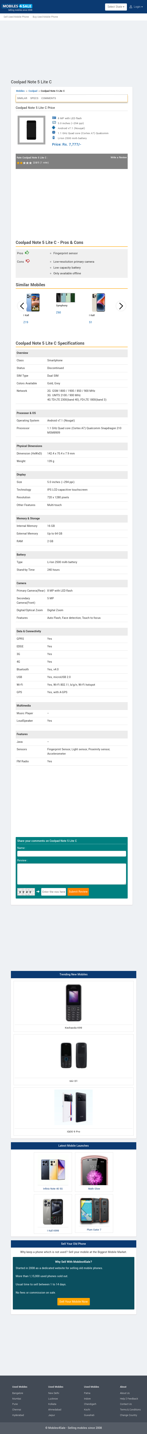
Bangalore (17, 1393)
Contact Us (126, 1404)
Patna (87, 1393)
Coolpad (33, 91)
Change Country (128, 1415)
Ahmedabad (54, 1409)
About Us (125, 1393)
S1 (90, 322)
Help (122, 1398)
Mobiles (20, 91)
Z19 (25, 322)
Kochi (87, 1409)
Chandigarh (90, 1404)
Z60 (58, 313)
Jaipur (51, 1415)
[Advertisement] (73, 49)
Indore (87, 1398)
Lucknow (53, 1398)
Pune (15, 1404)
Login (136, 7)
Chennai (16, 1409)
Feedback (132, 1398)
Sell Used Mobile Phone (16, 17)
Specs (34, 98)
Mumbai (16, 1398)
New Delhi (53, 1393)
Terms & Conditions (130, 1409)
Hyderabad (18, 1415)
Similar (22, 98)
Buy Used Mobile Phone (45, 17)
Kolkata (52, 1404)
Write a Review (119, 157)
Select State (116, 7)
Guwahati (89, 1415)
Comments (48, 98)
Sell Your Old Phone (73, 1244)
